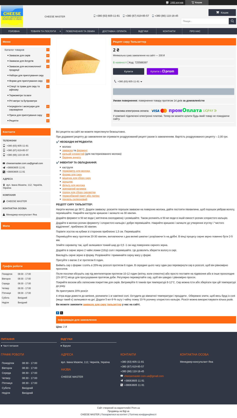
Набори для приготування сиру (26, 75)
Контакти (169, 31)
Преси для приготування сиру (25, 115)
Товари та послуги (43, 31)
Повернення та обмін (80, 31)
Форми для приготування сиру (26, 80)
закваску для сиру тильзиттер (102, 304)
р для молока (82, 170)
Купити (128, 71)
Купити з (162, 71)
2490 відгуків (176, 2)
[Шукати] (232, 21)
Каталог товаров (14, 49)
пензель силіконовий (74, 199)
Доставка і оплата (114, 31)
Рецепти (13, 120)
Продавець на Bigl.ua (118, 411)
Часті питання (10, 345)
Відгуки (143, 31)
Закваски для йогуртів (21, 61)
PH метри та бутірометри (23, 100)
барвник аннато (71, 157)
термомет (68, 170)
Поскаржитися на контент (114, 414)
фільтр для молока (73, 185)
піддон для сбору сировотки (79, 192)
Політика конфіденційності (143, 414)
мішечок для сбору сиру (76, 178)
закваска (67, 150)
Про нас (195, 31)
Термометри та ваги (20, 95)
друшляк (67, 181)
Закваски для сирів (19, 55)
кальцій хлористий (73, 153)
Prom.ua (136, 408)
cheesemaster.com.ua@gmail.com (24, 163)
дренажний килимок (74, 188)
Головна (14, 31)
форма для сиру (72, 174)
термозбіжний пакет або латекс (81, 195)
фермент (82, 150)
